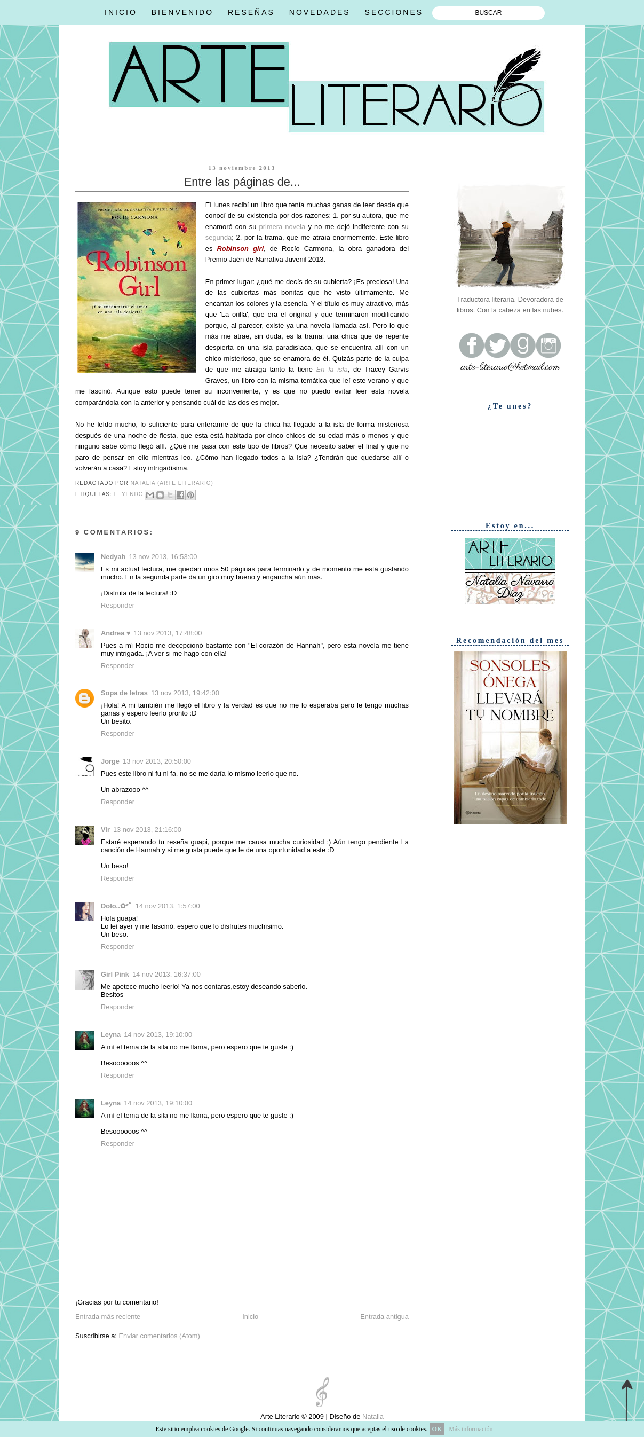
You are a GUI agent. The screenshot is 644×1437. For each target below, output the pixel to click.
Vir (105, 830)
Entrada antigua (384, 1317)
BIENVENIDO (182, 12)
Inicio (250, 1317)
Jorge (110, 761)
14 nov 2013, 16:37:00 (166, 974)
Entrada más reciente (107, 1317)
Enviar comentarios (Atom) (159, 1336)
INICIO (121, 12)
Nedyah (113, 557)
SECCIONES (394, 12)
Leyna (111, 1035)
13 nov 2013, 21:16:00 (147, 830)
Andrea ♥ (116, 633)
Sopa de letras (124, 693)
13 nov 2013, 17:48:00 (168, 633)
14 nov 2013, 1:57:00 (168, 906)
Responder (117, 605)
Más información (470, 1429)
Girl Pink (115, 974)
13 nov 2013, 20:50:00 (157, 761)
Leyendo (129, 494)
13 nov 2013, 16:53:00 (163, 557)
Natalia (372, 1416)
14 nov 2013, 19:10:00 (158, 1035)
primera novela (282, 227)
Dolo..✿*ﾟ (116, 906)
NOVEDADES (320, 12)
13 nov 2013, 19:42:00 (185, 693)
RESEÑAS (251, 12)
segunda (218, 237)
